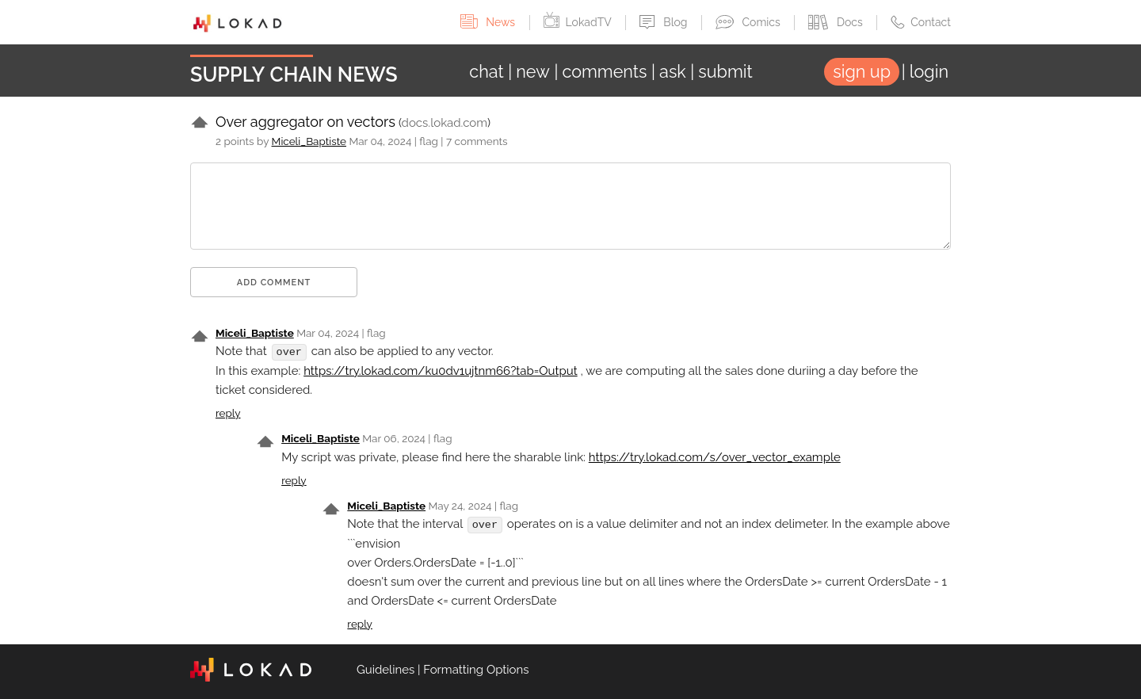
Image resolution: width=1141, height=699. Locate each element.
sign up (862, 72)
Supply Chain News (294, 74)
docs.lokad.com (444, 123)
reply (228, 412)
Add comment (274, 282)
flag (428, 141)
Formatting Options (476, 669)
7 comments (477, 141)
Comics (749, 22)
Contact (921, 22)
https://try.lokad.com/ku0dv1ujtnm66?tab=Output (440, 370)
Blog (664, 22)
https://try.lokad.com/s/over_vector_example (715, 456)
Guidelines (385, 669)
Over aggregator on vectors (305, 121)
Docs (836, 22)
